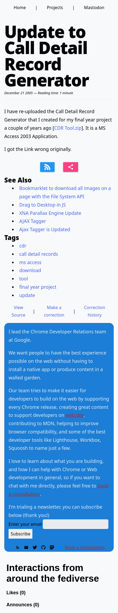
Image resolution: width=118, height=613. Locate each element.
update (27, 295)
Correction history (94, 311)
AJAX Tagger (32, 221)
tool (23, 278)
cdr (22, 245)
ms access (30, 262)
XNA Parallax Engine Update (50, 213)
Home (20, 7)
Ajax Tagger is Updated (44, 229)
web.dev (75, 415)
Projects (55, 7)
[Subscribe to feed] (47, 167)
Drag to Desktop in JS (42, 204)
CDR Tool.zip (67, 128)
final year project (37, 287)
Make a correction (54, 311)
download (30, 270)
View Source (18, 311)
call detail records (38, 254)
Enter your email (25, 524)
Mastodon (94, 7)
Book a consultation (85, 547)
